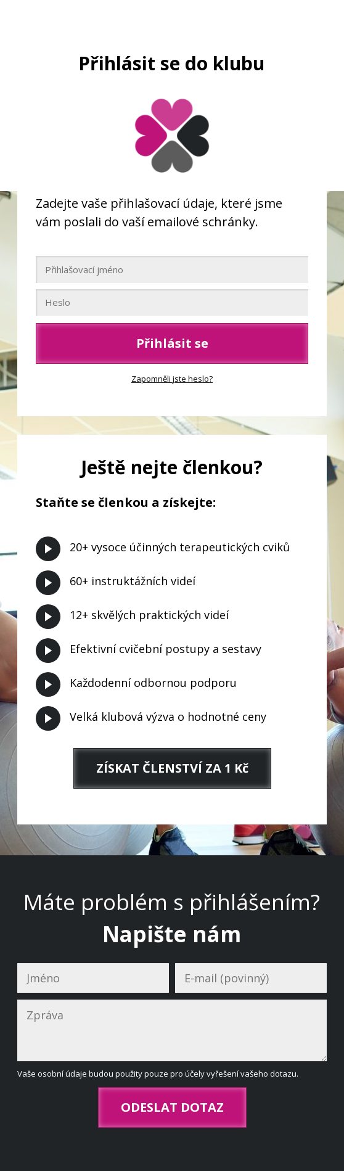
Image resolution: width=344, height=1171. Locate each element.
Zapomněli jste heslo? (172, 378)
